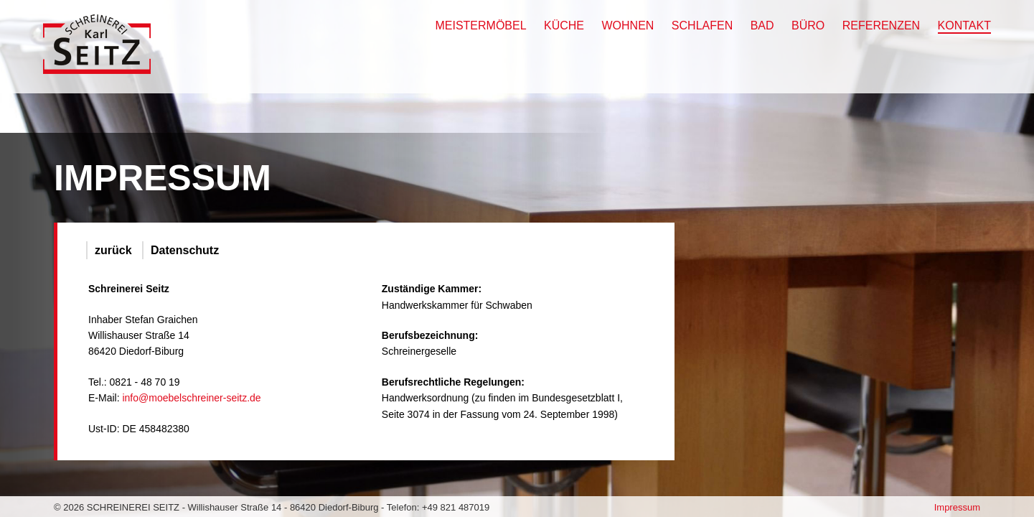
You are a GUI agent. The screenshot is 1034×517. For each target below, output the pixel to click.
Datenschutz (185, 250)
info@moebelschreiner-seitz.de (191, 398)
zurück (113, 250)
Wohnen (628, 25)
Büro (807, 25)
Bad (762, 25)
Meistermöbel (480, 25)
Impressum (957, 507)
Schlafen (702, 25)
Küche (564, 25)
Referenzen (881, 25)
